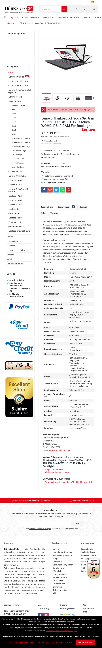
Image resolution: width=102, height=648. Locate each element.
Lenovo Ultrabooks (17, 167)
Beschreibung (47, 207)
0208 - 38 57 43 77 (15, 614)
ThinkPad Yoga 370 (17, 155)
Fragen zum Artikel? (51, 154)
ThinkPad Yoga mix (17, 163)
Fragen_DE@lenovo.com (59, 450)
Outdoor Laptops (16, 222)
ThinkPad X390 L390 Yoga (20, 146)
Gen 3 (13, 126)
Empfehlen (47, 157)
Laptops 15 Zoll (15, 180)
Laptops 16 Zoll (15, 200)
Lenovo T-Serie (15, 97)
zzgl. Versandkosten (61, 137)
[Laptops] (14, 17)
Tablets (10, 236)
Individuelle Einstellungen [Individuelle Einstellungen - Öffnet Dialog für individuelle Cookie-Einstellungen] (21, 642)
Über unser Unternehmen (59, 582)
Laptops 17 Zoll (15, 196)
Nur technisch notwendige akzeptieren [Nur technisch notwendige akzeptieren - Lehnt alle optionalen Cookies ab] (55, 642)
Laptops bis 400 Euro (18, 85)
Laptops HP (13, 213)
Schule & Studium (15, 263)
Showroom (57, 587)
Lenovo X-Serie (15, 184)
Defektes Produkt (89, 555)
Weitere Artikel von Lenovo (56, 472)
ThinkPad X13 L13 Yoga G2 (20, 138)
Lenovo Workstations (17, 176)
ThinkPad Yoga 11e (17, 159)
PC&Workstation (14, 241)
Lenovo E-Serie (15, 204)
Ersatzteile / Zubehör (16, 250)
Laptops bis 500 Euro (18, 81)
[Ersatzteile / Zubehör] (68, 17)
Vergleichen (48, 150)
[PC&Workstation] (30, 17)
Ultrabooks (9, 593)
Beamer (10, 254)
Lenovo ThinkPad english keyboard (19, 91)
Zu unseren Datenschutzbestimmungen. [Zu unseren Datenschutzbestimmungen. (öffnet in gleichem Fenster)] (61, 631)
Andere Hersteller (16, 226)
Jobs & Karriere (88, 549)
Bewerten (73, 154)
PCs (37, 552)
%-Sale (10, 259)
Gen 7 (13, 109)
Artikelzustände (60, 577)
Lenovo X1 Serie (15, 171)
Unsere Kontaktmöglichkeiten (63, 550)
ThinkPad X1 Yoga (17, 105)
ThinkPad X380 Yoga (18, 150)
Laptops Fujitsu (15, 217)
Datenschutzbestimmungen (40, 528)
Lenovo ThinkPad (18, 76)
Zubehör (26, 593)
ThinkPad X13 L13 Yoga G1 (20, 142)
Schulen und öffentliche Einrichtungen (59, 571)
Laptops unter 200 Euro (19, 231)
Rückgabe (85, 558)
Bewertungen (66, 206)
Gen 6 (13, 113)
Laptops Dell (14, 209)
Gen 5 (13, 118)
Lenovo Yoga (14, 101)
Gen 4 (13, 122)
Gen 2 (13, 130)
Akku (43, 213)
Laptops (10, 72)
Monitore (11, 245)
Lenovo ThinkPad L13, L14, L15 (18, 190)
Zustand (83, 207)
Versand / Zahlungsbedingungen (63, 563)
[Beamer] (87, 17)
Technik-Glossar (88, 552)
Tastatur (54, 213)
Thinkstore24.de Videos (60, 591)
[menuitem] (94, 9)
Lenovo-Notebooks (24, 552)
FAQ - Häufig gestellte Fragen (62, 557)
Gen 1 (13, 134)
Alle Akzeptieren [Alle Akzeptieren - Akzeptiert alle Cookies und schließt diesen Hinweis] (85, 642)
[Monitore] (48, 17)
